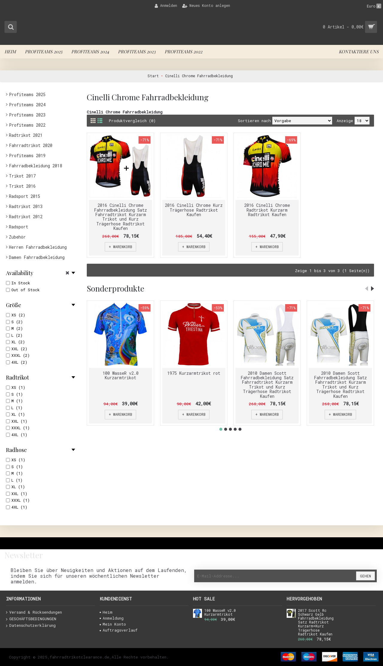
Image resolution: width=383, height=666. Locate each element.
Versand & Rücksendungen (34, 612)
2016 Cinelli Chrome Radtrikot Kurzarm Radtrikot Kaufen (267, 209)
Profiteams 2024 (27, 104)
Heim (106, 612)
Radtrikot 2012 (25, 216)
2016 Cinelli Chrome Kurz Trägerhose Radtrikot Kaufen (194, 209)
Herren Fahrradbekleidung (38, 247)
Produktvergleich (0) (132, 120)
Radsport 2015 (24, 196)
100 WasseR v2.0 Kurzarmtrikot (121, 375)
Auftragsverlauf (119, 630)
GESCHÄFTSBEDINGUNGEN (31, 619)
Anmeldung (112, 618)
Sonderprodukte (115, 288)
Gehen (365, 576)
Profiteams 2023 (27, 115)
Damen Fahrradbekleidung (37, 257)
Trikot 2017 (22, 176)
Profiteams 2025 (27, 94)
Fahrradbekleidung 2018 (35, 166)
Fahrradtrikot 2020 (30, 145)
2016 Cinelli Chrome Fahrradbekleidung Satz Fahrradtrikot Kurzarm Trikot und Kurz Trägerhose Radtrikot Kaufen (120, 216)
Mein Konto (113, 624)
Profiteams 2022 (27, 125)
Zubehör (17, 237)
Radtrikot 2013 (25, 206)
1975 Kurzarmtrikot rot (193, 373)
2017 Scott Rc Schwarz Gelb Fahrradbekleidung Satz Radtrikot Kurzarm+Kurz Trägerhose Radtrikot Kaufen (316, 622)
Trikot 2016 (22, 186)
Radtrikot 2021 (25, 135)
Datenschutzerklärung (31, 626)
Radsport (18, 227)
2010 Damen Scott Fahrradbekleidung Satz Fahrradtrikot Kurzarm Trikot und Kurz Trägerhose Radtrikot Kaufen (267, 384)
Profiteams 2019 (27, 155)
